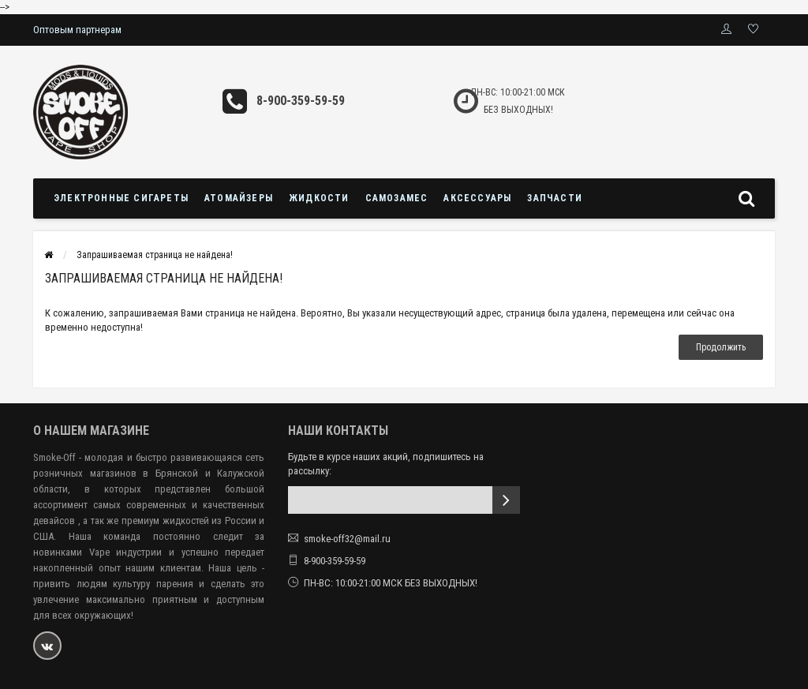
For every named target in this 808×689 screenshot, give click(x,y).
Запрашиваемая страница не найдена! (155, 254)
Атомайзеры (238, 198)
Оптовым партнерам (77, 30)
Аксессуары (477, 198)
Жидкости (319, 198)
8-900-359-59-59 (300, 100)
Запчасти (554, 198)
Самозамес (396, 198)
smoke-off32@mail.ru (347, 539)
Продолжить (721, 347)
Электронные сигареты (121, 198)
